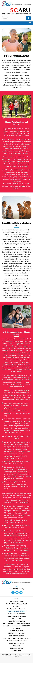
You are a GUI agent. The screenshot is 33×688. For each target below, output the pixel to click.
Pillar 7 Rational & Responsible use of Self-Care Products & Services (16, 624)
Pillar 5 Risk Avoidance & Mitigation (16, 617)
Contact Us (16, 651)
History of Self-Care (16, 633)
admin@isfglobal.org (16, 589)
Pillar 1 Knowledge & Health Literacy (16, 605)
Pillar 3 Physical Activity (16, 611)
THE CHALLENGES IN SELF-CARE (16, 641)
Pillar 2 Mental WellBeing (16, 609)
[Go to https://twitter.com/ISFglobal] (13, 592)
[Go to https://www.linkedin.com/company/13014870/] (21, 592)
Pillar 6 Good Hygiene (16, 621)
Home (16, 599)
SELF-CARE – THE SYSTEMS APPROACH (16, 638)
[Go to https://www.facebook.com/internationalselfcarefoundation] (17, 592)
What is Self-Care (16, 631)
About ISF (16, 646)
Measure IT (17, 628)
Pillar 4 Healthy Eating (16, 614)
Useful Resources (16, 648)
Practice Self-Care (16, 601)
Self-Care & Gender (16, 636)
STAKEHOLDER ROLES (16, 643)
